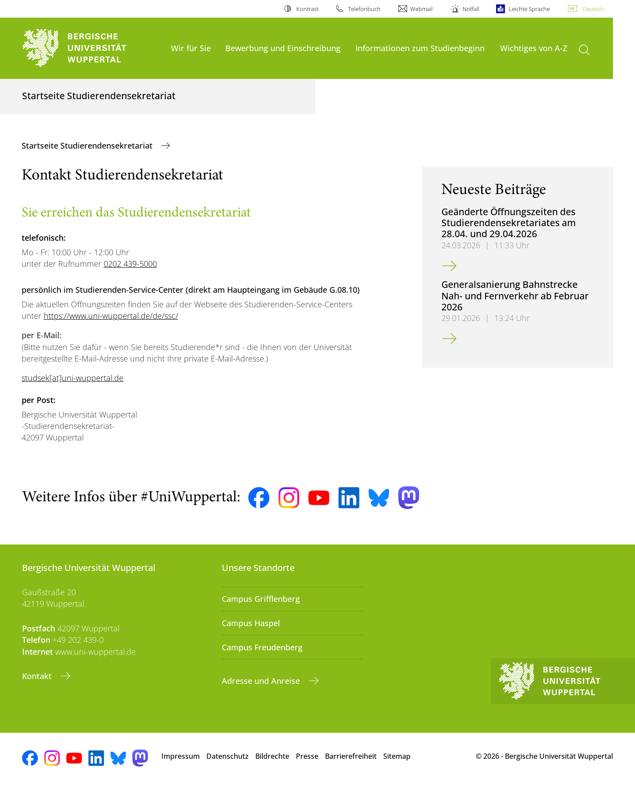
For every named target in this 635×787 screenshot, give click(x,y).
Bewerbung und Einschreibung (282, 47)
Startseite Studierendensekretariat (88, 145)
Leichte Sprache (529, 9)
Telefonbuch (364, 9)
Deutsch (593, 9)
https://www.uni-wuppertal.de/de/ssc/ (111, 315)
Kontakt (38, 676)
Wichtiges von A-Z (533, 47)
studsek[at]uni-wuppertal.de (72, 378)
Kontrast (307, 9)
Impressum (180, 756)
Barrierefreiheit (351, 756)
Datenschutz (227, 756)
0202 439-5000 (130, 263)
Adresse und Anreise (262, 680)
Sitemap (397, 756)
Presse (307, 756)
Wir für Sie (191, 47)
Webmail (421, 9)
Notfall (471, 9)
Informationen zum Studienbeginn (420, 47)
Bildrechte (272, 756)
